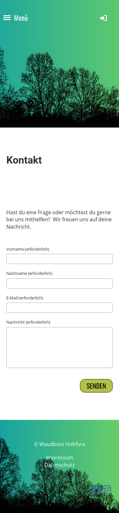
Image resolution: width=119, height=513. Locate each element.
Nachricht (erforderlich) (28, 322)
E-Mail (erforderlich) (24, 298)
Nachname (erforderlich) (29, 273)
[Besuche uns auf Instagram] (106, 489)
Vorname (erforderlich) (27, 249)
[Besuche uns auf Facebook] (96, 489)
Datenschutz (59, 464)
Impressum (59, 457)
